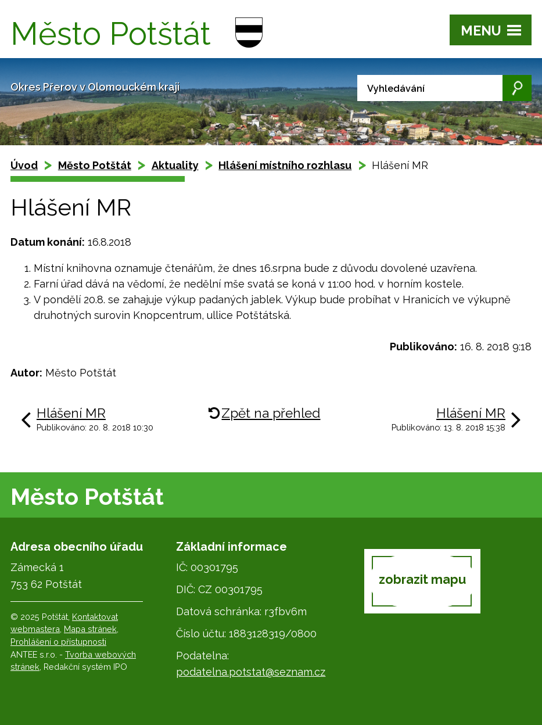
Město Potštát (94, 165)
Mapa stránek (90, 629)
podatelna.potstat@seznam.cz (250, 672)
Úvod (24, 165)
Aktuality (175, 165)
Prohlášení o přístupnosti (58, 642)
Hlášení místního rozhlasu (284, 165)
